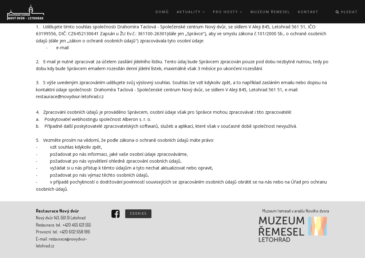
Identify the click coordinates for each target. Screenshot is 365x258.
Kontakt (308, 11)
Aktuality (191, 11)
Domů (162, 11)
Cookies (138, 213)
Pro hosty (228, 11)
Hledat (347, 11)
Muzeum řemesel (270, 11)
